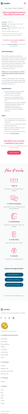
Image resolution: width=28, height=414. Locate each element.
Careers (2, 400)
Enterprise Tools (4, 368)
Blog (2, 392)
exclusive (14, 133)
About (2, 390)
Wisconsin (15, 8)
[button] (25, 3)
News (2, 398)
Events (2, 395)
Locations (10, 8)
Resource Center (4, 374)
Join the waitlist (14, 152)
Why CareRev (4, 339)
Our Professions (4, 352)
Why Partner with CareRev (7, 371)
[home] (5, 3)
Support (2, 403)
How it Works (4, 341)
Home (6, 8)
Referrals (3, 347)
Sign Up (2, 357)
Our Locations (4, 349)
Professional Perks (5, 344)
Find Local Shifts (4, 355)
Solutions (3, 366)
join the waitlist (12, 44)
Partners (3, 381)
